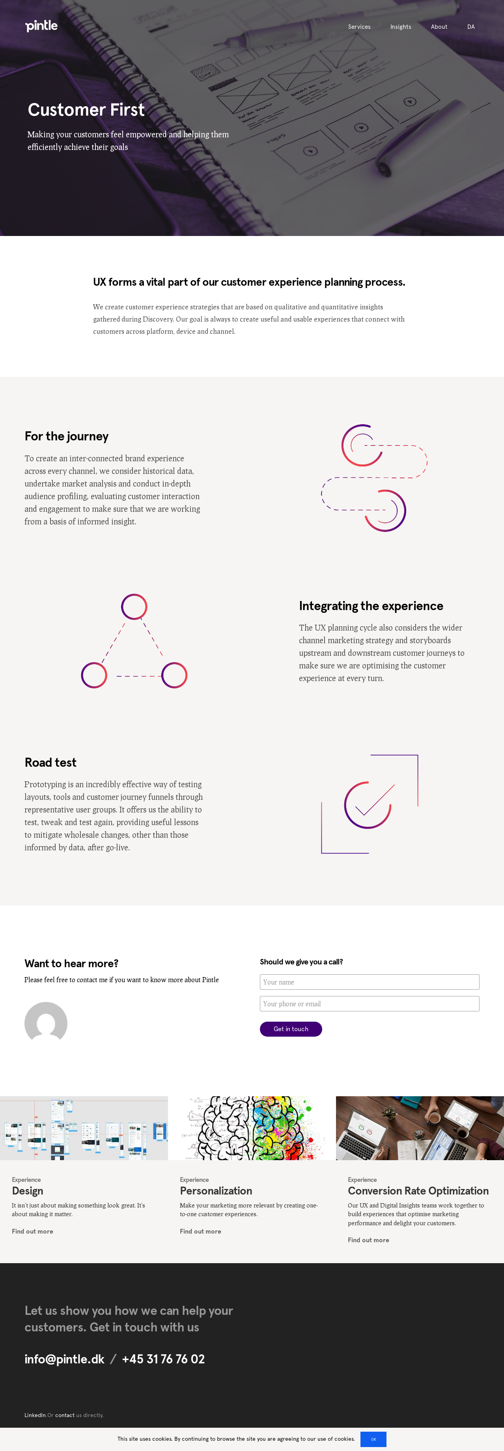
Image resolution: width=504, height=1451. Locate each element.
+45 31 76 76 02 (163, 1359)
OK (373, 1439)
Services (359, 26)
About (439, 26)
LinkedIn (35, 1415)
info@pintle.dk (64, 1359)
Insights (400, 26)
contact (65, 1415)
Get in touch (291, 1029)
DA (471, 26)
